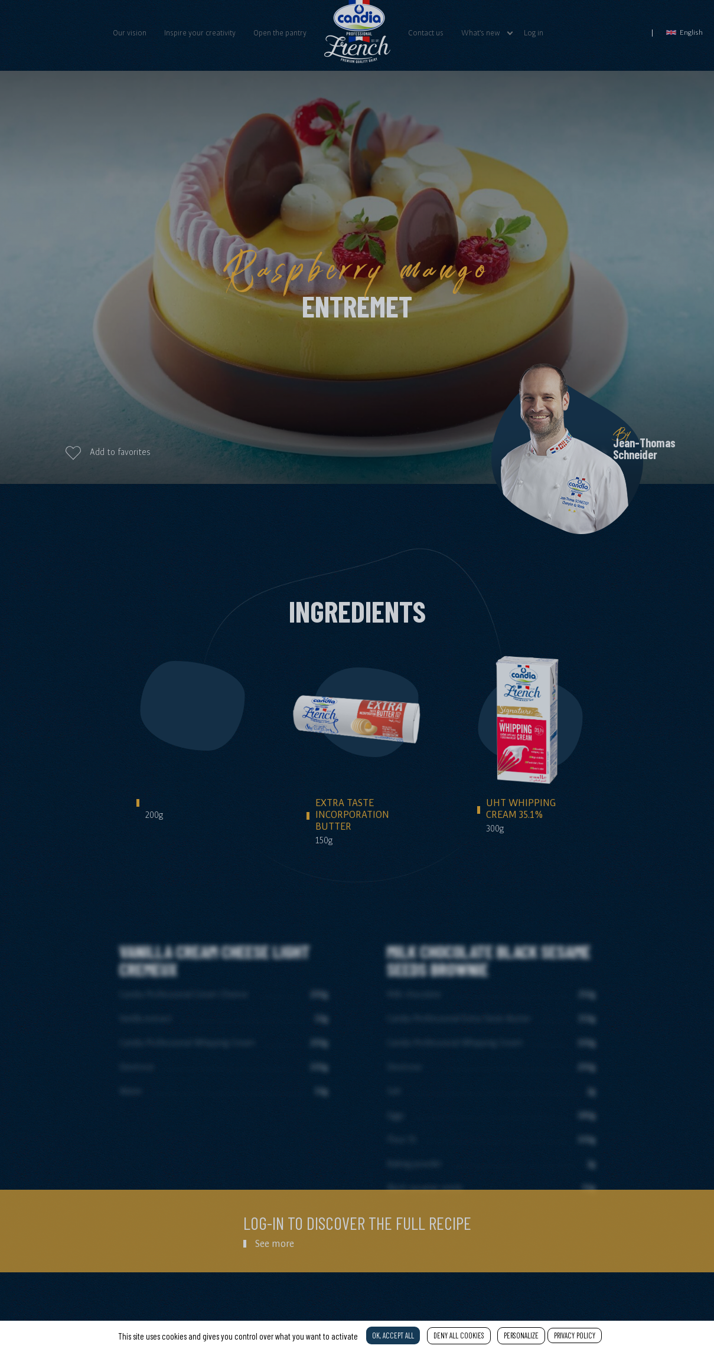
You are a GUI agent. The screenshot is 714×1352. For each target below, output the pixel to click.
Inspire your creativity (200, 32)
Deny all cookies (458, 1335)
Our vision (129, 32)
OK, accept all (393, 1335)
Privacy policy (574, 1335)
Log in (533, 32)
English (684, 32)
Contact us (426, 32)
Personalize (521, 1335)
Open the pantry (280, 32)
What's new (480, 32)
